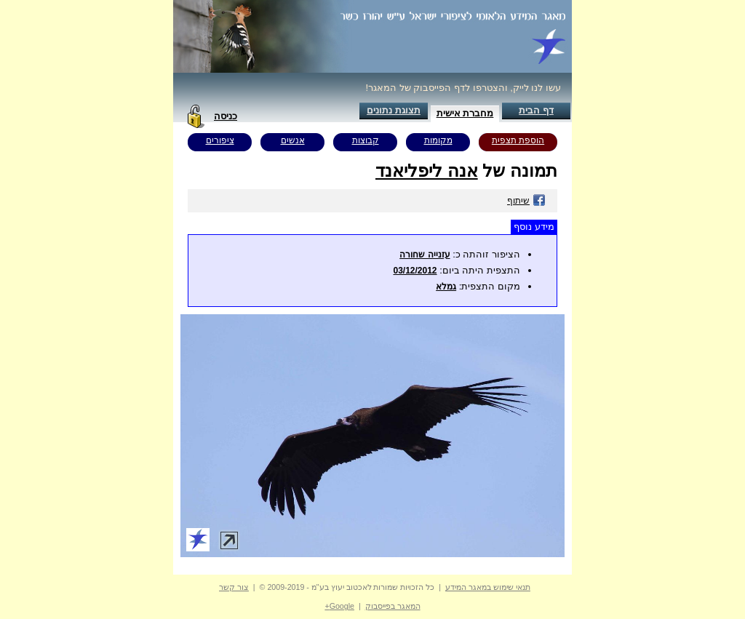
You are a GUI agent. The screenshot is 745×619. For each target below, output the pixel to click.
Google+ (339, 606)
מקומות (438, 140)
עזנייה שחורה (424, 254)
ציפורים (220, 140)
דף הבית (536, 110)
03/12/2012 (415, 270)
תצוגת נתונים (394, 110)
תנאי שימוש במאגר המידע (487, 587)
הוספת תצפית (518, 140)
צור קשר (234, 587)
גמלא (446, 286)
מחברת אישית (465, 113)
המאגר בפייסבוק (393, 606)
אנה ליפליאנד (426, 170)
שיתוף (526, 201)
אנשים (293, 140)
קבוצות (365, 140)
